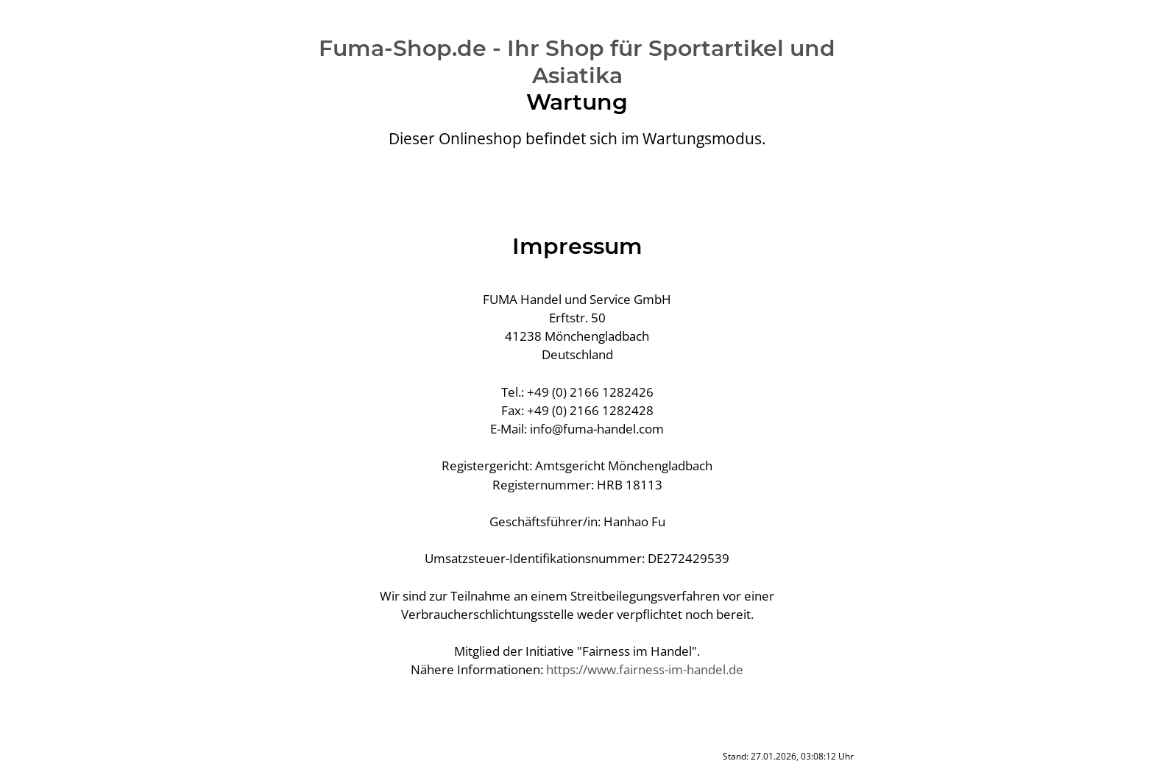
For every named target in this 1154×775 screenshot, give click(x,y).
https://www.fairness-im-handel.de (644, 669)
